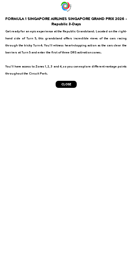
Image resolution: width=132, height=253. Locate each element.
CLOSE (66, 84)
